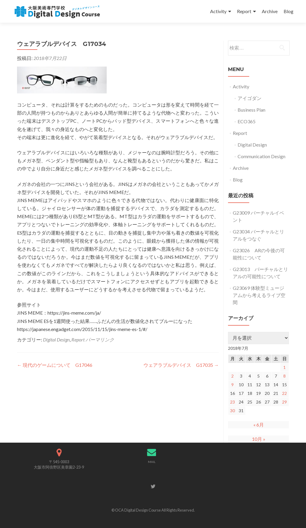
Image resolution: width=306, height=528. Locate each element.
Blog (288, 11)
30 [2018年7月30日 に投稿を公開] (232, 410)
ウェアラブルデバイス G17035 (181, 365)
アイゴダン (249, 98)
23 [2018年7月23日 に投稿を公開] (232, 401)
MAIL (151, 462)
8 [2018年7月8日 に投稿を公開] (284, 375)
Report (244, 11)
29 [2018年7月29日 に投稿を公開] (284, 401)
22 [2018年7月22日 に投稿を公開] (284, 393)
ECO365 (246, 121)
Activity (218, 11)
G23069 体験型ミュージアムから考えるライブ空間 (259, 295)
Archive (270, 11)
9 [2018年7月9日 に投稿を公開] (232, 384)
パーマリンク (99, 339)
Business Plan (251, 110)
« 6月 (258, 424)
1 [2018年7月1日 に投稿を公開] (284, 367)
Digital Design (56, 339)
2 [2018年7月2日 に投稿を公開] (232, 375)
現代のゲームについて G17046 (54, 365)
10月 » (258, 439)
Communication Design (261, 156)
